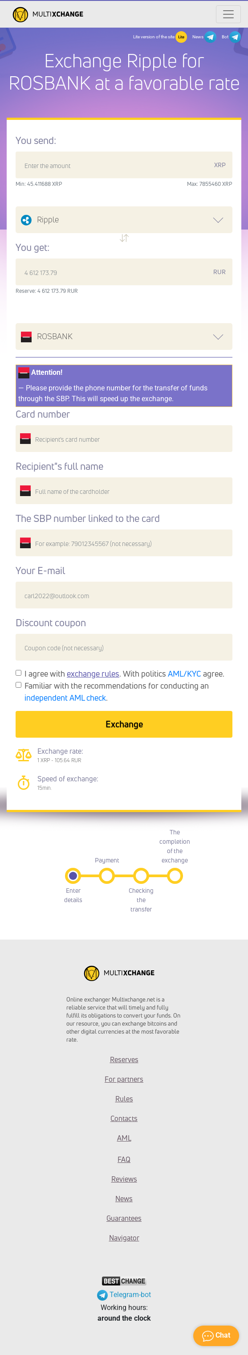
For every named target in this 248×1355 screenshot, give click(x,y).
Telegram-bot (124, 1294)
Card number (43, 414)
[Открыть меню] (228, 14)
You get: (32, 247)
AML (124, 1138)
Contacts (124, 1118)
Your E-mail (40, 570)
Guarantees (124, 1218)
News (204, 37)
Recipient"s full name (59, 466)
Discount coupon (51, 622)
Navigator (124, 1238)
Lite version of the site (160, 37)
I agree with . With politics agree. (124, 673)
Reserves (124, 1059)
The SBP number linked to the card (88, 518)
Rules (124, 1099)
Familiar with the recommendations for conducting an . (116, 691)
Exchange (124, 724)
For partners (124, 1079)
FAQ (124, 1159)
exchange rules (93, 673)
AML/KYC (184, 673)
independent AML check (65, 697)
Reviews (124, 1179)
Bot (231, 37)
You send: (36, 140)
